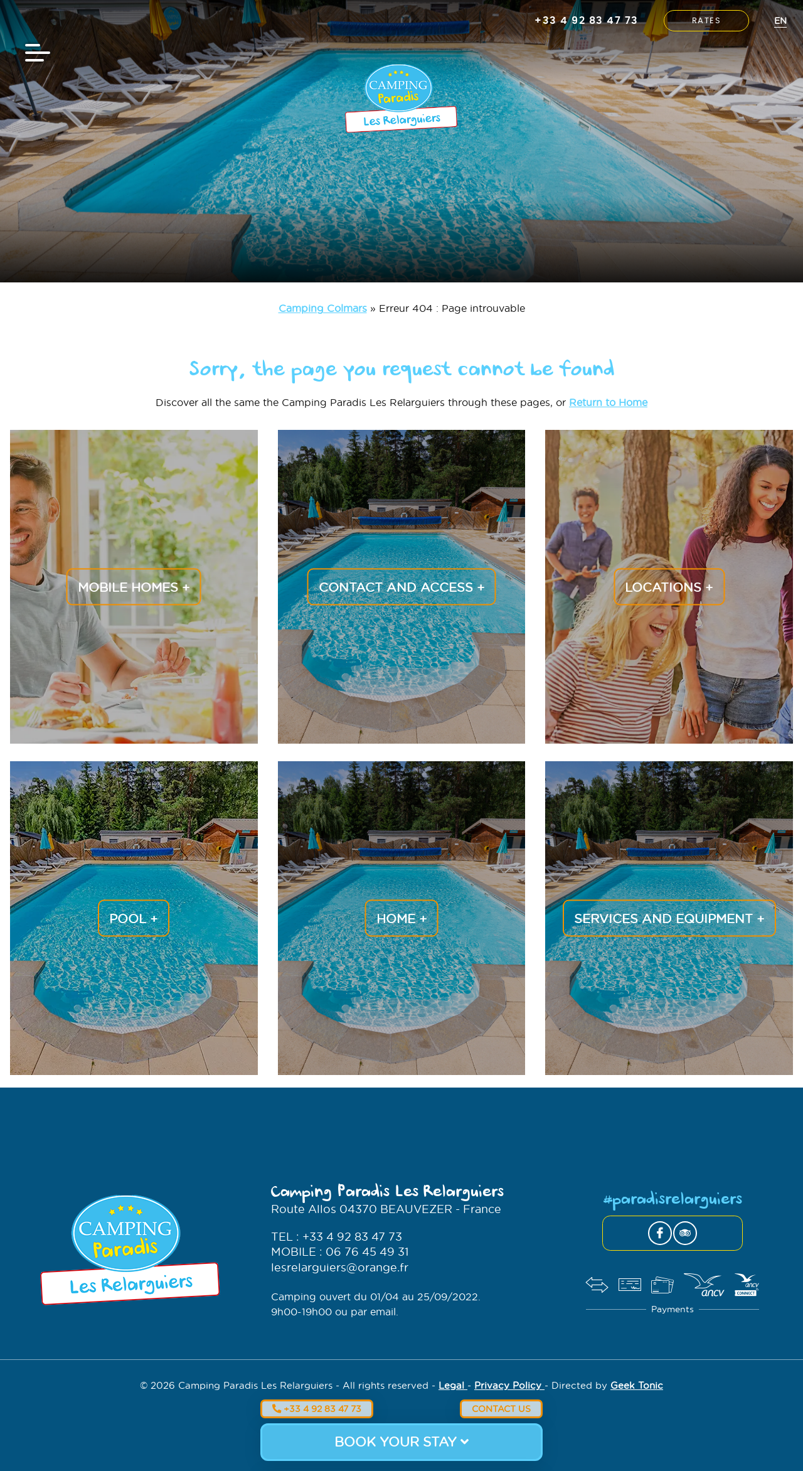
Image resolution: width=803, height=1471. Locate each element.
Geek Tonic (636, 1385)
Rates (706, 21)
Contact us (501, 1409)
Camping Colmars (323, 307)
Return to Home (608, 402)
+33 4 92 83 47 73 (316, 1409)
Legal (453, 1385)
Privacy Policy (509, 1385)
